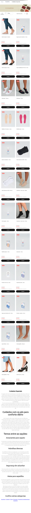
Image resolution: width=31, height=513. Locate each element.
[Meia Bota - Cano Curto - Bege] (23, 186)
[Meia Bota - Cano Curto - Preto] (23, 217)
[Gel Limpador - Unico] (8, 217)
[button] (8, 46)
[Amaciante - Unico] (23, 248)
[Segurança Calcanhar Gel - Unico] (8, 309)
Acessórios (7, 1)
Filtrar (9, 13)
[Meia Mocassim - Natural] (8, 33)
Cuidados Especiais (16, 1)
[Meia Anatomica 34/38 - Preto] (23, 155)
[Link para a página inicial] (2, 1)
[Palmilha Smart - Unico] (23, 125)
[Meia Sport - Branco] (8, 94)
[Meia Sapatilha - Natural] (23, 340)
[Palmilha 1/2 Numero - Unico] (8, 125)
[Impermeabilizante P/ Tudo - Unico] (23, 63)
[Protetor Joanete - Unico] (23, 309)
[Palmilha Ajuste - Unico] (8, 248)
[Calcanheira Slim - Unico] (23, 278)
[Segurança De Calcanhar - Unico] (23, 33)
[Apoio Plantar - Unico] (8, 340)
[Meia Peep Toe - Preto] (23, 370)
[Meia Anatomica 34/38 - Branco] (8, 186)
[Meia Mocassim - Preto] (8, 63)
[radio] (27, 14)
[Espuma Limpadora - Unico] (8, 155)
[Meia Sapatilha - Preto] (8, 370)
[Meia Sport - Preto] (23, 94)
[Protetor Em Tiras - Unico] (8, 278)
